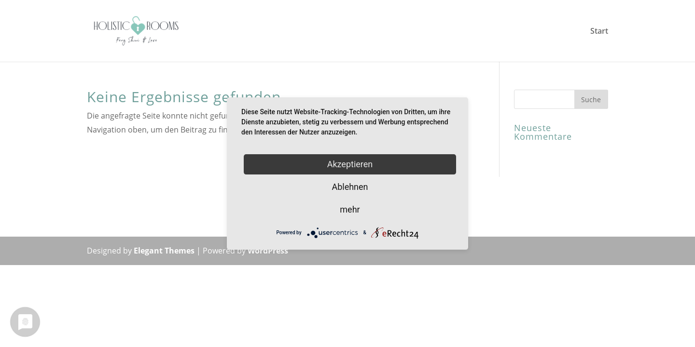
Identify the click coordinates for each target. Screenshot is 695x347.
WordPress (268, 250)
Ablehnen (350, 187)
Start (599, 31)
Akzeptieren (350, 164)
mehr (350, 209)
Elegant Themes (164, 250)
